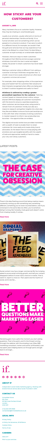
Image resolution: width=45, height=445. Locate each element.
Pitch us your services (9, 439)
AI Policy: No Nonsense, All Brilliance (14, 422)
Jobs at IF (5, 437)
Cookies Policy (7, 425)
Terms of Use (6, 428)
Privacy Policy (6, 419)
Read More (4, 217)
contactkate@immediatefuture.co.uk (14, 411)
